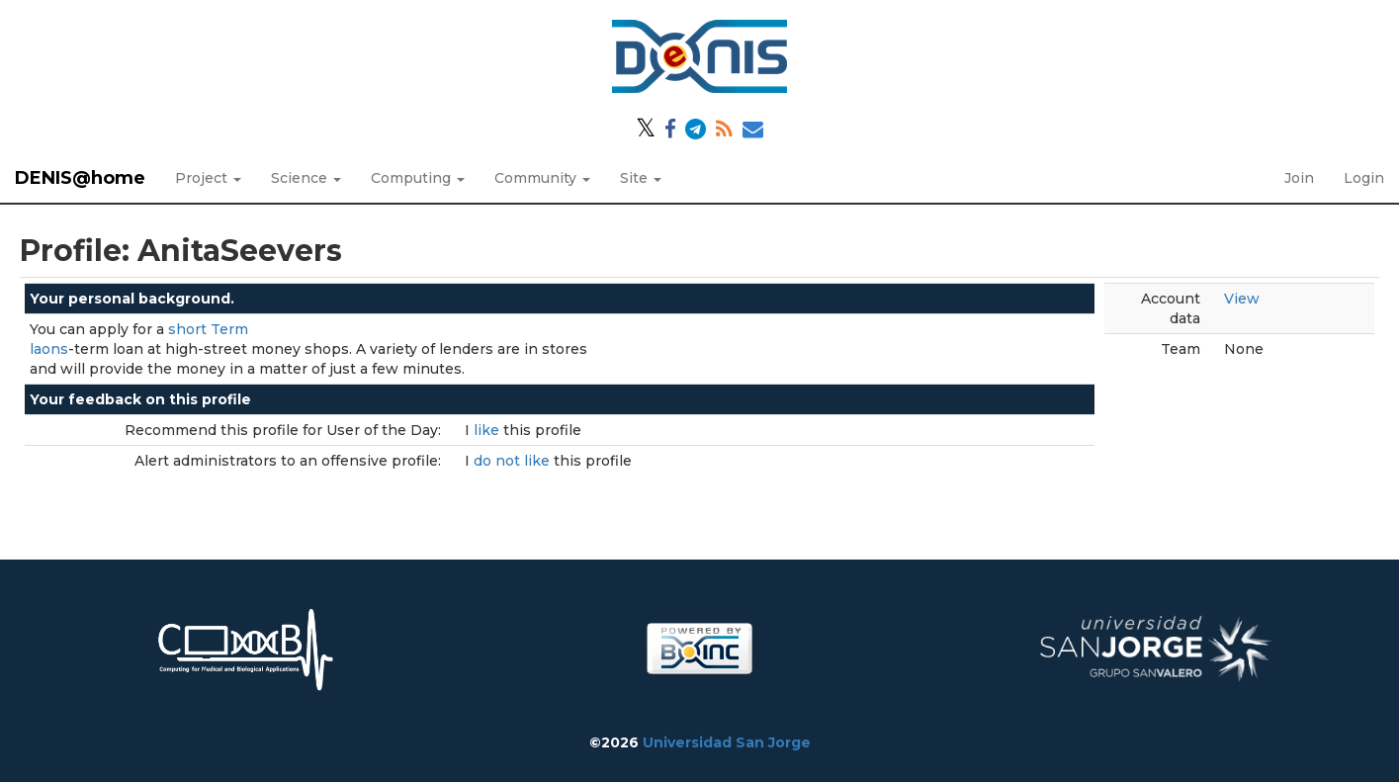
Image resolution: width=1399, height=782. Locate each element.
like (488, 430)
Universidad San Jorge (727, 742)
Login (1364, 178)
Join (1299, 178)
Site (640, 178)
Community (542, 178)
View (1242, 298)
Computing (418, 178)
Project (208, 178)
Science (306, 178)
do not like (514, 461)
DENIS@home (80, 178)
